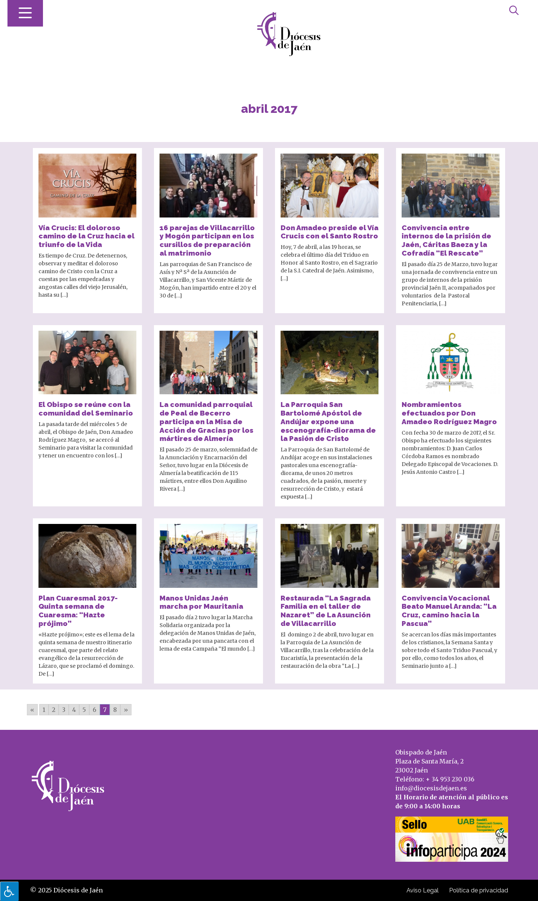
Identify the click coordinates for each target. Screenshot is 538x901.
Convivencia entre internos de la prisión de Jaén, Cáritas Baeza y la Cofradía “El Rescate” (446, 240)
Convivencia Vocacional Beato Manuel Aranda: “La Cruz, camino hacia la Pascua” (449, 610)
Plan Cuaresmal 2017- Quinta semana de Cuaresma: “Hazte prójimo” (78, 610)
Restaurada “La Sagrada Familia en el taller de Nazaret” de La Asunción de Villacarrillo (326, 610)
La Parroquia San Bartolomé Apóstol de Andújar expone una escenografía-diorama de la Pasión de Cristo (328, 421)
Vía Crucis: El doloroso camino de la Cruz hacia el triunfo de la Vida (86, 236)
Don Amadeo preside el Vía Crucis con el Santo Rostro (329, 231)
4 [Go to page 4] (74, 709)
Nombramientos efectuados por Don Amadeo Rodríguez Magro (449, 413)
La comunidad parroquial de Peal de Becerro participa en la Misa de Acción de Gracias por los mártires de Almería (206, 421)
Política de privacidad (478, 890)
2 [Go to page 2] (53, 709)
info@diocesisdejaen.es (431, 788)
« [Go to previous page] (32, 709)
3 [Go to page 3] (63, 709)
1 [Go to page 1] (44, 709)
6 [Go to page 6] (94, 709)
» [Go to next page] (126, 709)
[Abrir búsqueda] (514, 10)
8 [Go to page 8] (115, 709)
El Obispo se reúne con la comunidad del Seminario (85, 408)
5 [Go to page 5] (84, 709)
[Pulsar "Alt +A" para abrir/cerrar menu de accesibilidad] (9, 891)
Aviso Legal (422, 890)
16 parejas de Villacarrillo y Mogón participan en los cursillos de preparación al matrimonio (207, 240)
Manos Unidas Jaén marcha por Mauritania (201, 602)
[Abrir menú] (25, 13)
